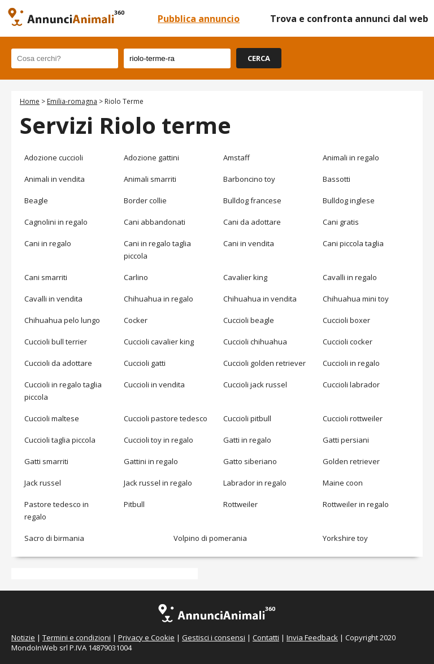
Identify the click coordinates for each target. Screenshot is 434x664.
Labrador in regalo (255, 483)
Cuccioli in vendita (154, 384)
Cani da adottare (252, 222)
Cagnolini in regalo (56, 222)
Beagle (36, 200)
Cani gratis (341, 222)
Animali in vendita (54, 179)
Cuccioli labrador (351, 384)
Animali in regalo (351, 157)
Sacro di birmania (54, 538)
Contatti (266, 637)
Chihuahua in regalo (158, 299)
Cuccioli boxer (346, 320)
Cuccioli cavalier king (159, 342)
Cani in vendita (248, 243)
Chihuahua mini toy (356, 299)
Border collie (145, 200)
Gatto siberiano (250, 461)
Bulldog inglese (349, 200)
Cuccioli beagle (248, 320)
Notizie (23, 637)
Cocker (135, 320)
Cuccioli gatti (145, 363)
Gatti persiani (346, 440)
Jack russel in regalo (158, 483)
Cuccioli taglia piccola (60, 440)
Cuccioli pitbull (247, 418)
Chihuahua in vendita (260, 299)
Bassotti (336, 179)
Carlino (136, 277)
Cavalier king (245, 277)
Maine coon (343, 483)
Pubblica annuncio (199, 18)
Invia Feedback (312, 637)
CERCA (259, 58)
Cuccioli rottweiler (353, 418)
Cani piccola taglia (353, 243)
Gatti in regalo (247, 440)
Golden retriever (351, 461)
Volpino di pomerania (210, 538)
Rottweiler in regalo (356, 504)
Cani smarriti (45, 277)
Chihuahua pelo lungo (62, 320)
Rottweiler (240, 504)
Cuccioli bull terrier (55, 342)
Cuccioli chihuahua (255, 342)
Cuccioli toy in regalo (158, 440)
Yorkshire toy (345, 538)
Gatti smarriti (46, 461)
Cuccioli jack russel (255, 384)
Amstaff (236, 157)
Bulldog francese (252, 200)
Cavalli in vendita (53, 299)
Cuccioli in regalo (351, 363)
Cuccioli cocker (347, 342)
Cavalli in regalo (350, 277)
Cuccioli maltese (51, 418)
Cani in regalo (47, 243)
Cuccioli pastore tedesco (165, 418)
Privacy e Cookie (146, 637)
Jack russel (42, 483)
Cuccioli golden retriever (264, 363)
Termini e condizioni (76, 637)
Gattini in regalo (151, 461)
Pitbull (134, 504)
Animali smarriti (150, 179)
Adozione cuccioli (53, 157)
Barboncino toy (249, 179)
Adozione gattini (151, 157)
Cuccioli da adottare (58, 363)
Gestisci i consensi (213, 637)
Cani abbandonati (154, 222)
